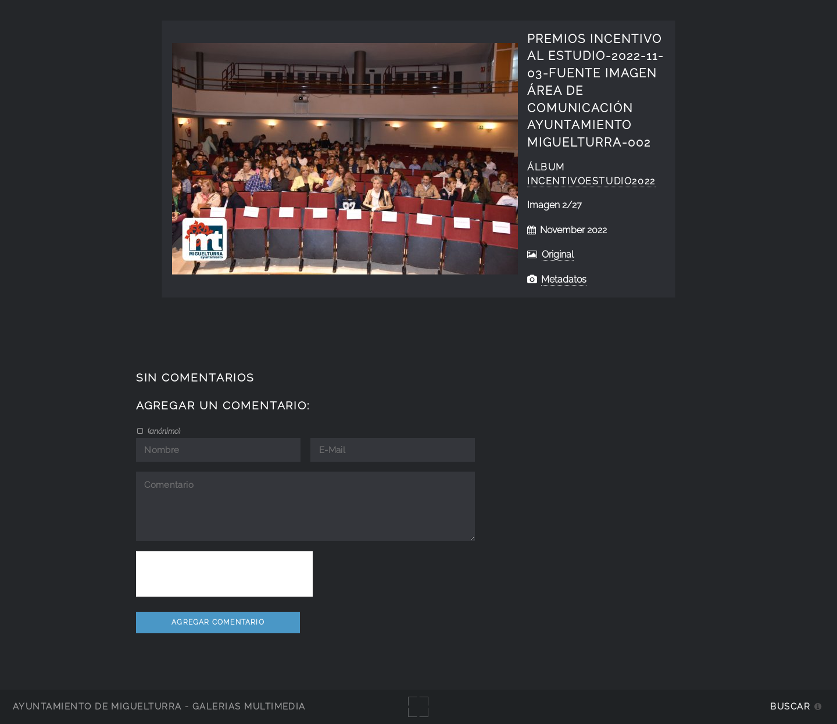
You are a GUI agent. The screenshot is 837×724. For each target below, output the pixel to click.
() (163, 431)
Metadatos (563, 279)
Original (558, 254)
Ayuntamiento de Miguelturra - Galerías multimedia (159, 706)
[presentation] (224, 574)
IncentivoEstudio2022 (591, 181)
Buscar (790, 706)
